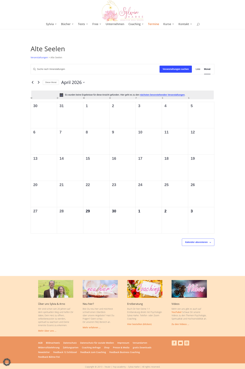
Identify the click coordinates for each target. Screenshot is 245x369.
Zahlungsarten (70, 341)
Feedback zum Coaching (93, 346)
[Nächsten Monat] (38, 76)
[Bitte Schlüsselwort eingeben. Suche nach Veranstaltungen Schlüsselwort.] (95, 63)
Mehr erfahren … (91, 321)
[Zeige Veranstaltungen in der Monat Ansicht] (207, 63)
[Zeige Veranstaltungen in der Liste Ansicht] (198, 63)
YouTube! (177, 305)
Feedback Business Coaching (124, 346)
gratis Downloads (142, 341)
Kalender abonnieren (196, 235)
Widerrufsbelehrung (49, 341)
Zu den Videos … (180, 318)
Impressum (123, 337)
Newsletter (44, 346)
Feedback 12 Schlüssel (65, 346)
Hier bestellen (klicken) (139, 318)
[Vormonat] (32, 76)
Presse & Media (121, 341)
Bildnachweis (53, 337)
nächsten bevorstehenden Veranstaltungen (162, 88)
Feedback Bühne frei (49, 351)
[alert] (122, 88)
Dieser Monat (50, 76)
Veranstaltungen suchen (176, 62)
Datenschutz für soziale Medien (97, 337)
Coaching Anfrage (91, 341)
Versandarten (140, 337)
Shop (107, 341)
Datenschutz (70, 337)
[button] (7, 362)
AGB (40, 337)
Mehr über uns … (47, 324)
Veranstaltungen (39, 51)
